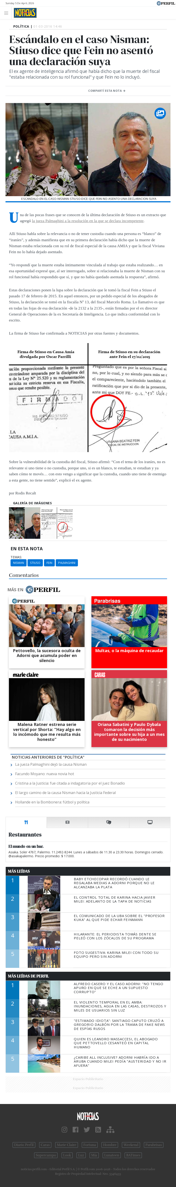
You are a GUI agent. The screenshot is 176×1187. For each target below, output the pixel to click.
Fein (49, 563)
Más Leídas (19, 871)
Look (67, 1155)
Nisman (18, 563)
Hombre (109, 1145)
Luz (81, 1155)
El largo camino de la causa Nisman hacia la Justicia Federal (65, 792)
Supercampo (46, 1155)
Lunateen (111, 1155)
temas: (16, 557)
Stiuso (35, 563)
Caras (45, 1145)
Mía (94, 1155)
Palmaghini (66, 563)
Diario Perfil (24, 1145)
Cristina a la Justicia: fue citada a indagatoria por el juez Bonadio (70, 783)
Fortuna (89, 1145)
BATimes (133, 1155)
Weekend (131, 1145)
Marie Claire (66, 1145)
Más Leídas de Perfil (28, 976)
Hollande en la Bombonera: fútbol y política (52, 802)
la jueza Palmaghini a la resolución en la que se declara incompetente (87, 220)
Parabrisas (154, 1145)
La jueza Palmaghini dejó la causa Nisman (51, 764)
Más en (33, 590)
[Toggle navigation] (7, 13)
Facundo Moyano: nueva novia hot (44, 773)
